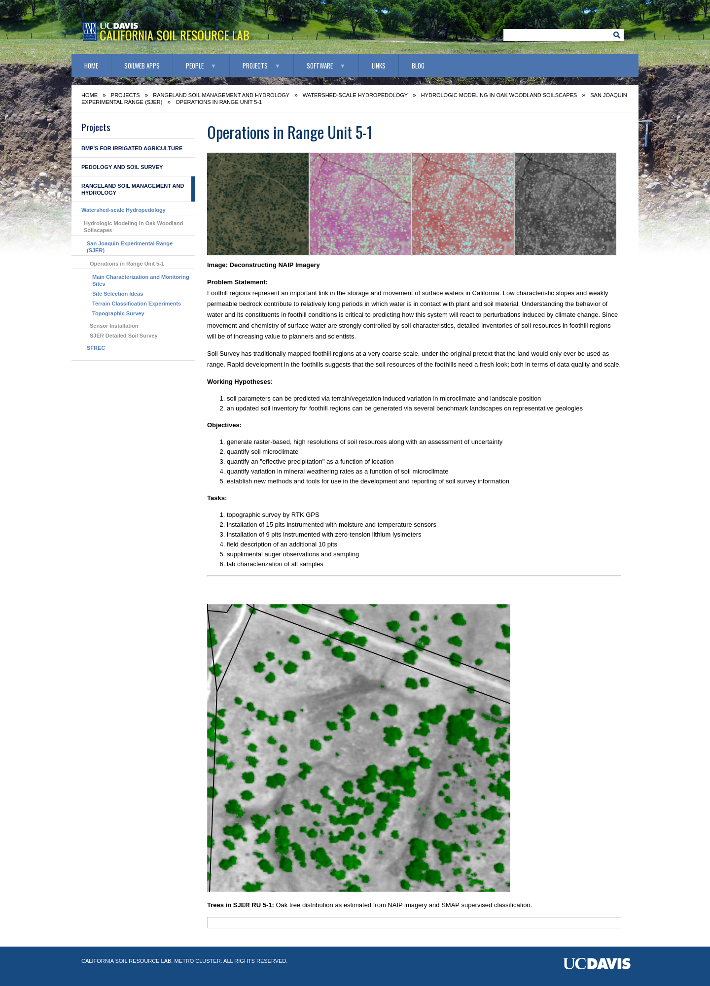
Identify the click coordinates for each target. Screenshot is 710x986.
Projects (255, 65)
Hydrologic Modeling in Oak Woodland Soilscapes (499, 95)
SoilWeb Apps (142, 65)
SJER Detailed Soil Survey (124, 336)
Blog (418, 65)
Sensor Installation (114, 326)
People (195, 65)
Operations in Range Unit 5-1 (127, 264)
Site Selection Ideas (117, 294)
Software (320, 65)
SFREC (96, 348)
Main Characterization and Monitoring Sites (140, 280)
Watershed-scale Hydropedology (355, 95)
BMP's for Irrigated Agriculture (131, 148)
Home (91, 65)
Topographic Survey (118, 313)
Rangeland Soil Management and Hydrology (221, 95)
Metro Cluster (197, 961)
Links (379, 65)
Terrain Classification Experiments (136, 303)
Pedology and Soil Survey (122, 167)
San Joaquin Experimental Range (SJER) (130, 246)
